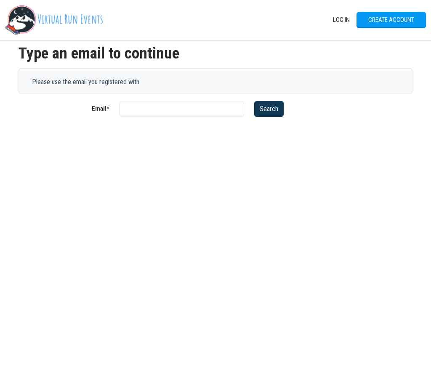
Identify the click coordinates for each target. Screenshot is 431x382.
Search (269, 109)
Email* (100, 108)
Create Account (391, 20)
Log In (341, 20)
